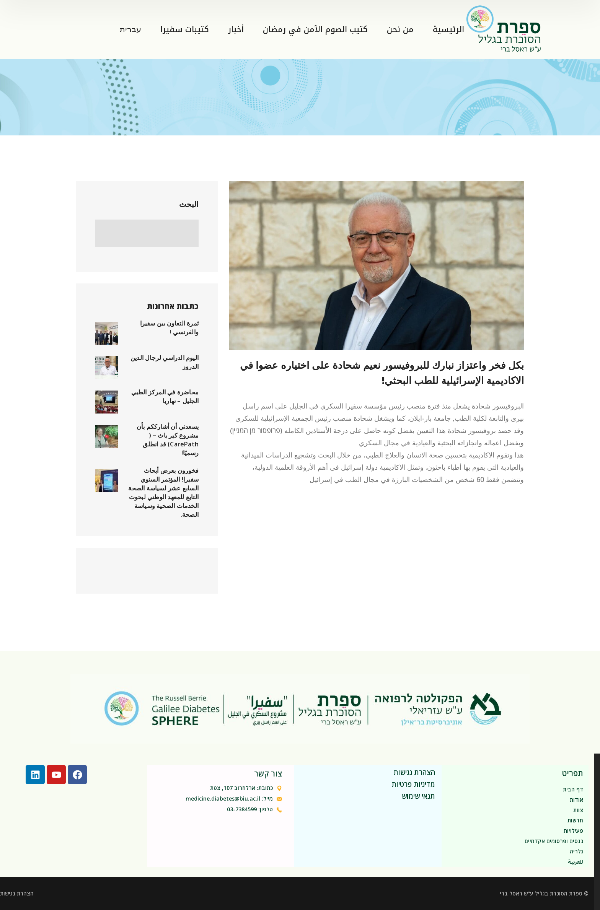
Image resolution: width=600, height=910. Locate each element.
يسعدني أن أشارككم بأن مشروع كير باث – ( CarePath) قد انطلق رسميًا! (168, 439)
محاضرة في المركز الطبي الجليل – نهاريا (165, 396)
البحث (189, 204)
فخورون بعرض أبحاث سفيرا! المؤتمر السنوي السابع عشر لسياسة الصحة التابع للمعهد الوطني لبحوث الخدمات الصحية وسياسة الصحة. (163, 492)
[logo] (504, 28)
